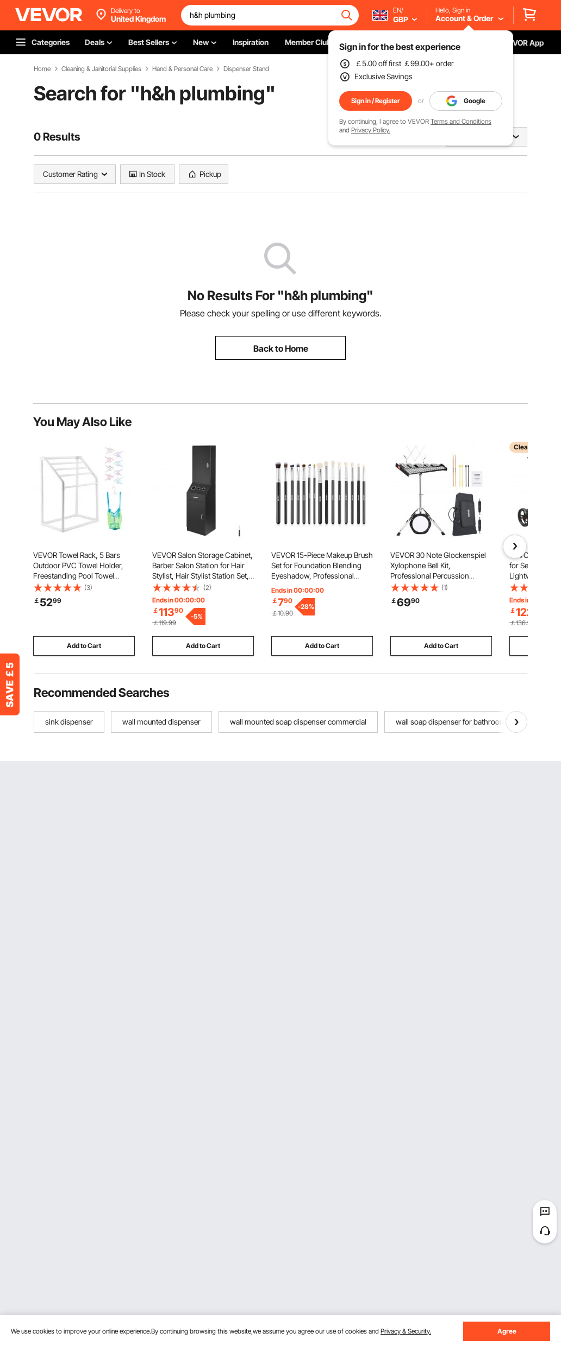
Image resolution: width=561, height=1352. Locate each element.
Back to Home (280, 348)
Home (42, 69)
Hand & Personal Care (182, 69)
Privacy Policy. (370, 130)
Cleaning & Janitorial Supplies (101, 69)
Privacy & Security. (406, 1331)
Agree (506, 1331)
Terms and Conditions (461, 121)
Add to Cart (84, 646)
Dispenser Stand (246, 69)
